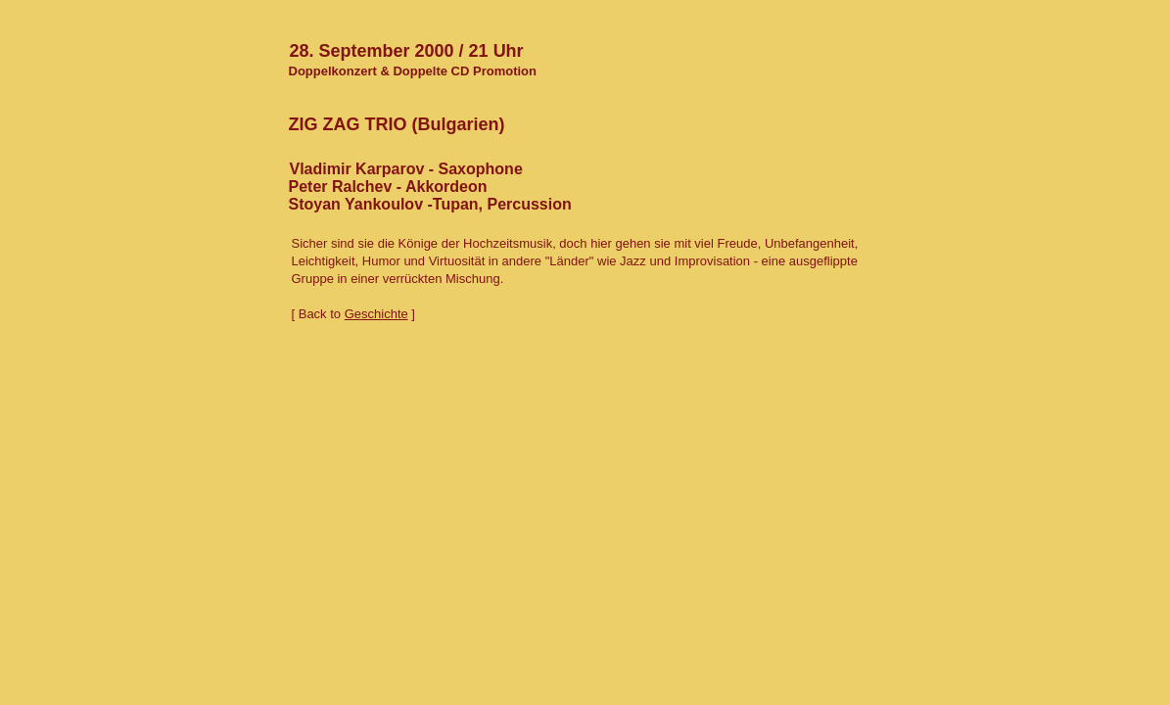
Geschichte (376, 313)
